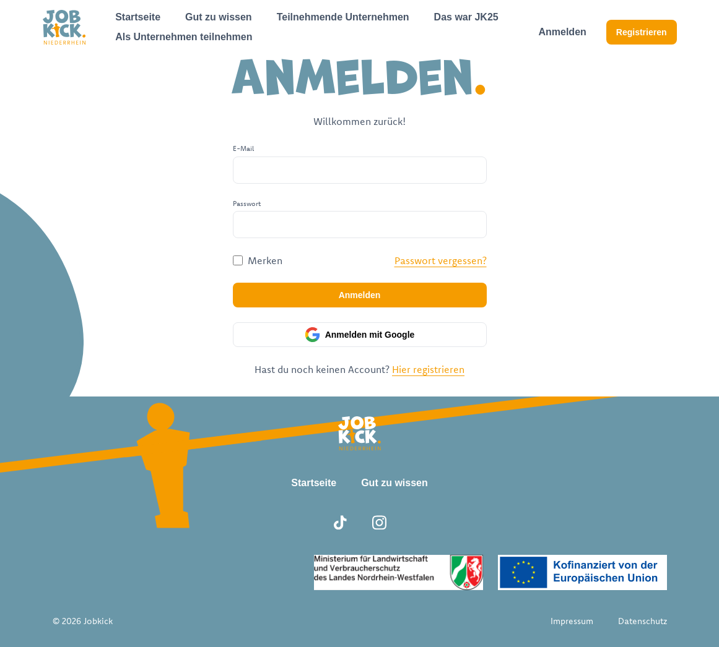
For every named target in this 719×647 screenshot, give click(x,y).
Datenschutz (642, 621)
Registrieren (641, 32)
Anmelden (562, 32)
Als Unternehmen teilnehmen (183, 37)
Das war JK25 (466, 17)
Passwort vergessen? (440, 260)
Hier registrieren (428, 369)
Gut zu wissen (218, 17)
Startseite (137, 17)
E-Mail (243, 148)
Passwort (247, 203)
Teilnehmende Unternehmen (343, 17)
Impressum (572, 621)
